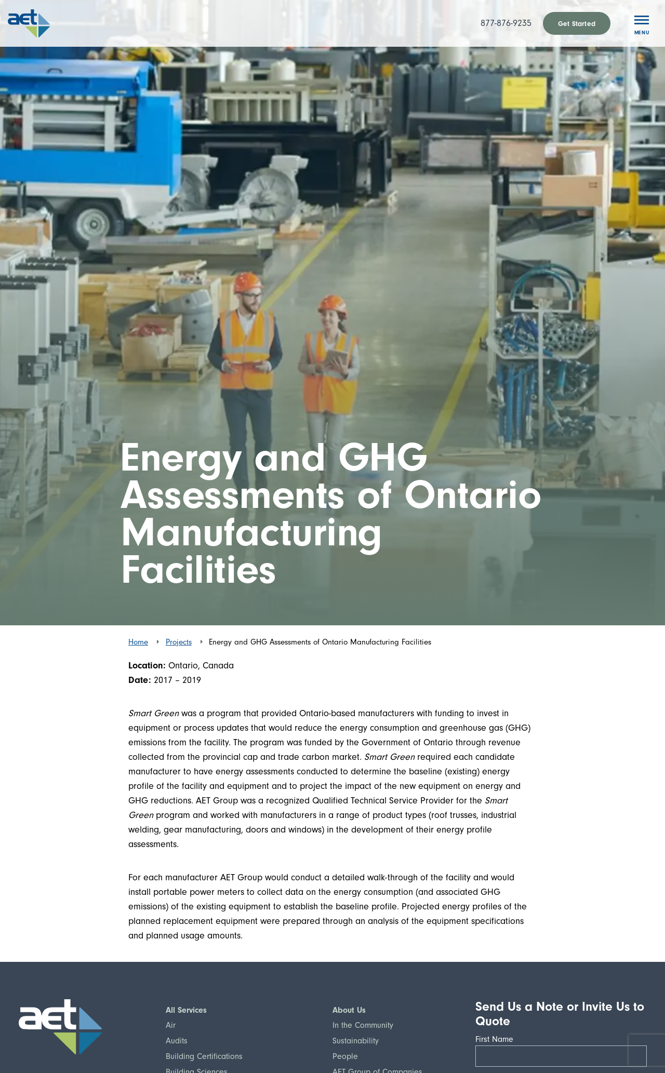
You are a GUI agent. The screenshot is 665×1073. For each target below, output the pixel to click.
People (345, 1056)
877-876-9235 (506, 23)
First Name (497, 1039)
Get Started (576, 24)
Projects (179, 642)
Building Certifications (204, 1056)
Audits (177, 1040)
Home (138, 642)
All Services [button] (186, 1010)
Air (171, 1025)
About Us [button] (349, 1010)
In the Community (362, 1025)
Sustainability (355, 1040)
